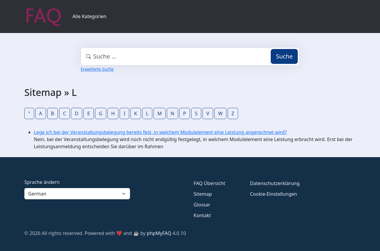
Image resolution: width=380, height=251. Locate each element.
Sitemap (203, 194)
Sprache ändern (42, 182)
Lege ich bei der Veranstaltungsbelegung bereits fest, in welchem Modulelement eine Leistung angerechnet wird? (160, 132)
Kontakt (202, 215)
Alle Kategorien (89, 16)
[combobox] (190, 56)
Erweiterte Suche (97, 69)
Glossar (202, 204)
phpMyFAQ (159, 233)
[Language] (77, 193)
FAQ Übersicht (209, 183)
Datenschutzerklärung (275, 183)
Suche (284, 56)
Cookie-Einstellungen (273, 194)
